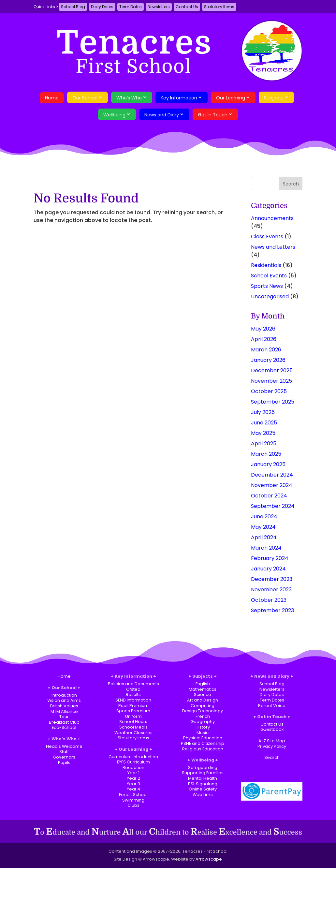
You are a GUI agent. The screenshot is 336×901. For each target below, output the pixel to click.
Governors (64, 757)
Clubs (133, 805)
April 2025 (263, 443)
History (203, 727)
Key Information (179, 98)
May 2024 (263, 527)
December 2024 (272, 475)
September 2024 (273, 506)
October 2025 (269, 391)
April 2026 (263, 339)
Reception (133, 767)
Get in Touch (212, 114)
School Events (269, 275)
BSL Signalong (202, 784)
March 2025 (266, 454)
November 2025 (271, 381)
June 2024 (264, 516)
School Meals (133, 727)
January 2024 (268, 568)
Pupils (64, 762)
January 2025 (268, 464)
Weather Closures (133, 732)
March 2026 (266, 349)
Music (203, 732)
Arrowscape (209, 859)
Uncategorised (270, 296)
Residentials (266, 265)
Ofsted (133, 689)
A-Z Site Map (271, 741)
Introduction (64, 695)
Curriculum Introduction (133, 757)
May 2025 (263, 433)
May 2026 (263, 328)
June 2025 (264, 422)
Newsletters (159, 6)
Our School (84, 98)
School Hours (133, 721)
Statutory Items (219, 6)
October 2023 (268, 600)
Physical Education (202, 738)
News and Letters (273, 247)
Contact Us (187, 6)
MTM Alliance (64, 711)
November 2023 (271, 589)
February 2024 (269, 558)
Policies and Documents (133, 684)
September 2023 (272, 610)
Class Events (267, 236)
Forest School (133, 794)
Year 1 (133, 772)
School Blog (73, 6)
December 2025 (272, 370)
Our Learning (230, 98)
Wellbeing (114, 114)
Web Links (203, 794)
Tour (64, 716)
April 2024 (264, 537)
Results (133, 694)
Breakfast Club (64, 722)
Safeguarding (202, 767)
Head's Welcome (64, 746)
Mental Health (202, 778)
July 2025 (263, 412)
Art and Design (202, 700)
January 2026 (268, 360)
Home (52, 98)
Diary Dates (102, 6)
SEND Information (133, 700)
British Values (64, 706)
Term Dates (130, 6)
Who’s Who (129, 98)
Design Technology (202, 711)
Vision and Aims (64, 700)
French (203, 716)
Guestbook (272, 729)
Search (272, 757)
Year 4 (133, 789)
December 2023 (271, 579)
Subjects (274, 98)
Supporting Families (203, 772)
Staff (64, 751)
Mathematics (202, 689)
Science (202, 694)
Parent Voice (271, 705)
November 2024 (271, 485)
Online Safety (203, 789)
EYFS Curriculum (133, 762)
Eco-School (64, 727)
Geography (202, 721)
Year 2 (133, 778)
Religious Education (202, 749)
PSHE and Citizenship (202, 743)
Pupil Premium (133, 705)
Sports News (267, 286)
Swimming (133, 800)
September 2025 (272, 402)
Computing (202, 705)
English (203, 684)
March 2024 (266, 548)
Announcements (272, 218)
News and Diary (161, 114)
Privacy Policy (271, 746)
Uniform (133, 716)
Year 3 (133, 784)
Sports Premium (133, 711)
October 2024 (269, 495)
